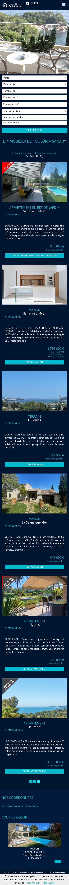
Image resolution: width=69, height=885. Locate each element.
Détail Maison (34, 362)
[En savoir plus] (33, 882)
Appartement (34, 623)
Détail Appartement (34, 669)
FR (31, 3)
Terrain (34, 418)
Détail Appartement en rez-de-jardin (35, 255)
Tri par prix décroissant (45, 153)
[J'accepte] (49, 882)
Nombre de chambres (34, 117)
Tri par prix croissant (22, 153)
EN (36, 3)
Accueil (6, 872)
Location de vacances (56, 872)
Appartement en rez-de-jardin (34, 209)
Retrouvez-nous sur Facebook (20, 806)
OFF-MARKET (23, 872)
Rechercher (34, 130)
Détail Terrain (34, 464)
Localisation (34, 91)
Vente (34, 78)
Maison (34, 311)
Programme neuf (38, 872)
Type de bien (34, 84)
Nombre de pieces (34, 111)
